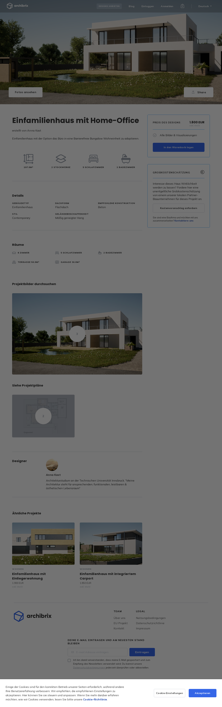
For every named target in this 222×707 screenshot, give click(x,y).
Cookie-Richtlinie (95, 699)
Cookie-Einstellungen (169, 693)
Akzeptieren (202, 693)
